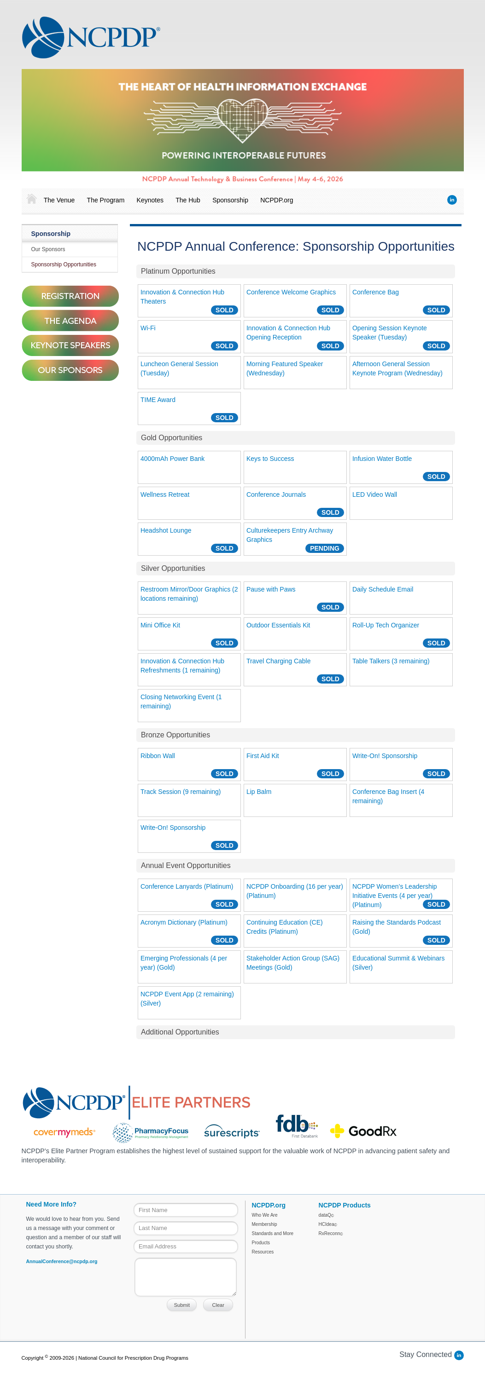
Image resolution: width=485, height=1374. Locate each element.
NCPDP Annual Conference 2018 (91, 37)
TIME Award (157, 399)
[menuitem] (30, 199)
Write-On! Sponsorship (384, 755)
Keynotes (150, 200)
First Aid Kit (262, 755)
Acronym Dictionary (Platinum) (184, 922)
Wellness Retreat (164, 494)
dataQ (326, 1215)
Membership (264, 1224)
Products (261, 1242)
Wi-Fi (148, 328)
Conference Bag (375, 292)
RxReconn (331, 1233)
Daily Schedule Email (382, 589)
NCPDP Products (345, 1205)
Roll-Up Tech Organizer (385, 625)
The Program (106, 200)
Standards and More (273, 1233)
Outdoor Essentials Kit (278, 625)
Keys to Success (270, 458)
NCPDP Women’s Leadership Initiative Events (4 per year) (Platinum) (394, 895)
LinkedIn (452, 200)
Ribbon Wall (157, 755)
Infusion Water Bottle (382, 458)
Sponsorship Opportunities (63, 264)
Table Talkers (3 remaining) (391, 661)
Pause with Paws (271, 589)
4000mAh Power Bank (172, 458)
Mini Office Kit (160, 625)
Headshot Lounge (166, 530)
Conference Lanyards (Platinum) (187, 886)
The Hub (187, 200)
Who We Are (265, 1215)
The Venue (59, 200)
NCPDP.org (276, 200)
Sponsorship (230, 200)
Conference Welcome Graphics (291, 292)
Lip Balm (258, 791)
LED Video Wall (374, 494)
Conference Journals (276, 494)
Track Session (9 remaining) (180, 791)
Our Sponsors (48, 249)
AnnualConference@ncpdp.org (62, 1261)
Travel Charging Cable (278, 661)
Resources (263, 1251)
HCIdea (328, 1224)
